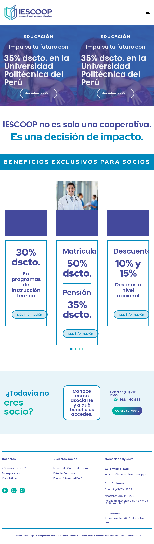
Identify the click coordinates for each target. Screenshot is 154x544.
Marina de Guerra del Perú (70, 468)
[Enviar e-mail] (128, 471)
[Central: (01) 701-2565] (127, 394)
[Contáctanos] (128, 483)
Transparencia (11, 473)
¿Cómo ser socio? (14, 468)
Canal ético (9, 478)
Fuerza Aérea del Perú (67, 478)
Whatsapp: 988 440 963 (119, 496)
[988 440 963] (127, 400)
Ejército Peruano (64, 473)
